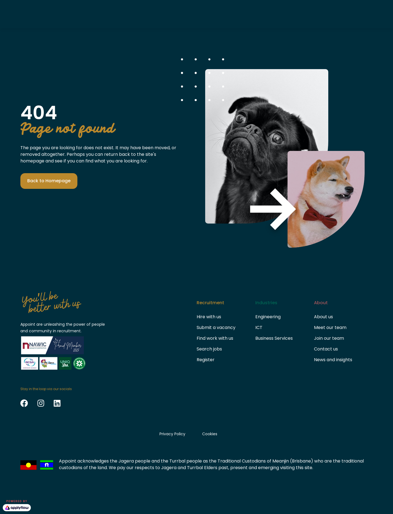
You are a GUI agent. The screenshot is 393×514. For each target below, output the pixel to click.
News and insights (333, 360)
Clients (122, 14)
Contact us (326, 349)
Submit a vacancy (216, 327)
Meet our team (330, 327)
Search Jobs (353, 14)
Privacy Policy (172, 434)
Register (206, 360)
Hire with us (209, 317)
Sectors (200, 14)
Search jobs (209, 349)
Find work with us (215, 338)
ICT (258, 327)
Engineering (268, 317)
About (231, 14)
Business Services (274, 338)
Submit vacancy (305, 14)
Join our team (329, 338)
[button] (48, 181)
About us (323, 317)
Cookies (209, 434)
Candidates (161, 14)
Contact (265, 14)
